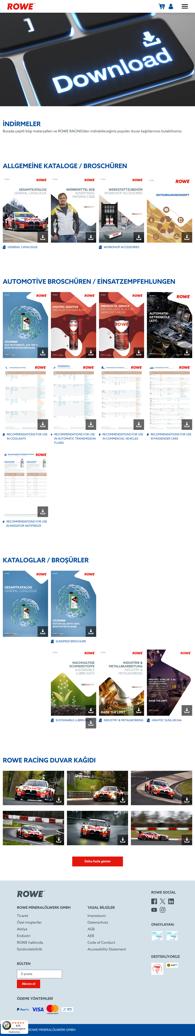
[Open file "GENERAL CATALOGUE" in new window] (25, 209)
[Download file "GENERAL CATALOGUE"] (43, 237)
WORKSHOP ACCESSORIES (119, 247)
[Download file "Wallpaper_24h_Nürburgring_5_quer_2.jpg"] (122, 840)
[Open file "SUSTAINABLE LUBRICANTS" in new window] (73, 683)
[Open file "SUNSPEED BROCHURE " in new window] (73, 604)
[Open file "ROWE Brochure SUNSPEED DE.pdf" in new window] (25, 325)
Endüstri (23, 936)
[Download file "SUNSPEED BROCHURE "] (91, 631)
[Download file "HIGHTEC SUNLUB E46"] (187, 710)
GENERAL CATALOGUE (20, 247)
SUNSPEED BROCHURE (68, 641)
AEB (91, 936)
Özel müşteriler (29, 923)
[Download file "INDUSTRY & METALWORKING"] (139, 710)
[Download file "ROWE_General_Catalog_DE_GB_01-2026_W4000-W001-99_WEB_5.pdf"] (43, 631)
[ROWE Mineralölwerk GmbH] (21, 6)
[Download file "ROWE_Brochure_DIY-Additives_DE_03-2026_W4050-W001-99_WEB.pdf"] (91, 352)
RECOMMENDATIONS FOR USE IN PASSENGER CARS (169, 437)
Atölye (22, 929)
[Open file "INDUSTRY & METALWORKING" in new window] (121, 683)
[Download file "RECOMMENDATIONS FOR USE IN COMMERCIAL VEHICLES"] (139, 424)
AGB (91, 929)
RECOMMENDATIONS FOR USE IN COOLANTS (25, 437)
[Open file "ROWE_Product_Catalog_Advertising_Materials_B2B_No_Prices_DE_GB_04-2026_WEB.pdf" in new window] (73, 209)
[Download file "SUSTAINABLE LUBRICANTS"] (91, 710)
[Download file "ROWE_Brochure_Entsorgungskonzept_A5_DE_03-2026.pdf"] (187, 237)
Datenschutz (98, 923)
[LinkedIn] (171, 901)
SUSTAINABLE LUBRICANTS (71, 720)
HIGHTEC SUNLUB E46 (164, 720)
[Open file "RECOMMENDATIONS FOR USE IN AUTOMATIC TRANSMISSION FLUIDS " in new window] (73, 397)
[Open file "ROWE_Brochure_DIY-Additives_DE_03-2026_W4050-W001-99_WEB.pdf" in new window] (73, 325)
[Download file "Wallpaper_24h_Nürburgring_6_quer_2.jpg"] (187, 840)
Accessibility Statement (107, 949)
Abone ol (28, 984)
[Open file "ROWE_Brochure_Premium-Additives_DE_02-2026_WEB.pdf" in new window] (121, 325)
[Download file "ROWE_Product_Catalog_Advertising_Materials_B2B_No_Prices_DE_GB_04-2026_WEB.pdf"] (91, 237)
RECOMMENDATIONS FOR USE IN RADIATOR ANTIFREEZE (25, 524)
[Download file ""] (91, 723)
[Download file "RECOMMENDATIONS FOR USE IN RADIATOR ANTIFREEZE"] (43, 511)
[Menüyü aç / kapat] (185, 6)
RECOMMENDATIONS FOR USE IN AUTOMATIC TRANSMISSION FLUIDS (73, 439)
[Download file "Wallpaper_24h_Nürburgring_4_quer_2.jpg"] (59, 840)
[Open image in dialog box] (33, 788)
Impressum (97, 916)
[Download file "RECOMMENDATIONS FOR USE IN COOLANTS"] (43, 424)
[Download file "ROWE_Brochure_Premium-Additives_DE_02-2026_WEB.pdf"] (139, 352)
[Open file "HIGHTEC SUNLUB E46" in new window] (169, 683)
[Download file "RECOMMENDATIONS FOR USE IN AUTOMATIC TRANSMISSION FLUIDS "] (91, 424)
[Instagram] (162, 910)
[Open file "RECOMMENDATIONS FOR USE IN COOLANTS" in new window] (25, 397)
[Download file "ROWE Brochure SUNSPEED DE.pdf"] (43, 352)
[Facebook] (154, 901)
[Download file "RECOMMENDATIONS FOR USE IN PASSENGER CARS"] (187, 424)
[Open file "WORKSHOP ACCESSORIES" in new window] (121, 209)
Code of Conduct (101, 943)
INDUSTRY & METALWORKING (121, 720)
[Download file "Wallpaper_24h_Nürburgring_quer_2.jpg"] (59, 800)
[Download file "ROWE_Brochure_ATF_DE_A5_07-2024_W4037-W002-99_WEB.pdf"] (187, 352)
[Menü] (26, 1022)
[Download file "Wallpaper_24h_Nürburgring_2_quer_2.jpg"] (122, 800)
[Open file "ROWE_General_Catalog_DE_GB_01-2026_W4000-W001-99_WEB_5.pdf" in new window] (25, 604)
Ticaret (22, 916)
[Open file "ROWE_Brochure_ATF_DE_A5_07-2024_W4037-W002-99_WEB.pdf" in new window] (169, 325)
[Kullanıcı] (171, 6)
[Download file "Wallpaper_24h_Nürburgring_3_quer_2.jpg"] (187, 800)
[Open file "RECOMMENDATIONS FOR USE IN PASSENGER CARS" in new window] (169, 397)
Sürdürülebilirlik (29, 949)
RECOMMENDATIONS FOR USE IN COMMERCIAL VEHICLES (121, 437)
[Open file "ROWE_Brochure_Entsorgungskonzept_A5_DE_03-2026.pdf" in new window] (169, 209)
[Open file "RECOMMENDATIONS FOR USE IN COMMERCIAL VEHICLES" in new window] (121, 397)
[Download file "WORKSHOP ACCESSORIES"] (139, 237)
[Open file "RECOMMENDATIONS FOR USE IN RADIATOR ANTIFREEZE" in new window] (25, 484)
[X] (162, 901)
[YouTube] (154, 910)
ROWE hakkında (30, 943)
